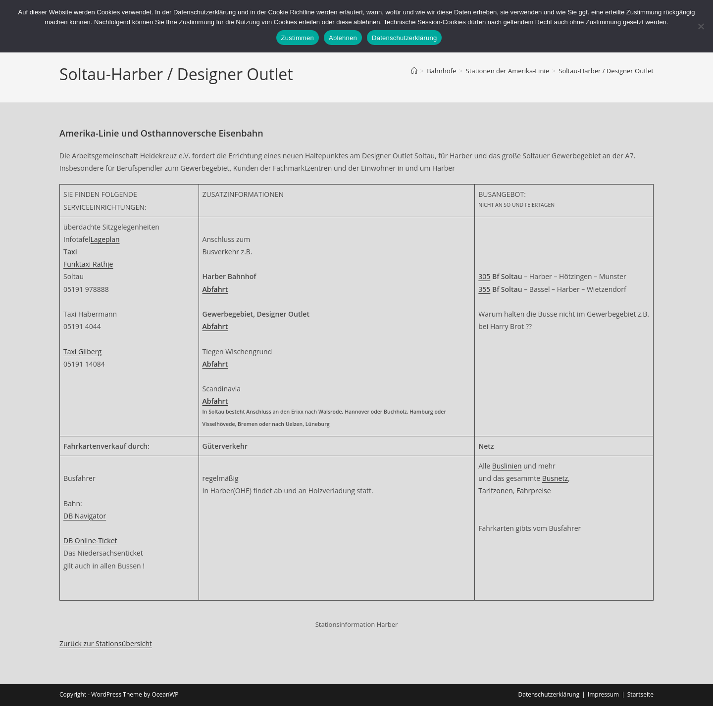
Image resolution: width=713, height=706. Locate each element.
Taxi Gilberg (82, 351)
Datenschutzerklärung (549, 694)
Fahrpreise (533, 490)
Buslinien (507, 466)
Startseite (640, 694)
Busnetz (555, 478)
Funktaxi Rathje (88, 264)
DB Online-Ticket (90, 540)
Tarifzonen (495, 490)
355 (484, 289)
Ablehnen (343, 38)
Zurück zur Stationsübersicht (105, 643)
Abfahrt (215, 326)
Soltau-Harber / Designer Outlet (606, 70)
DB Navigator (84, 515)
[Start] (414, 70)
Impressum (603, 694)
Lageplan (105, 239)
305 (484, 276)
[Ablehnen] (701, 26)
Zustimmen (297, 38)
